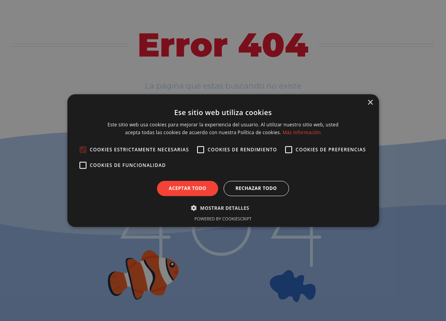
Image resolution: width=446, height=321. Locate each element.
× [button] (370, 102)
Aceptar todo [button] (187, 188)
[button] (223, 208)
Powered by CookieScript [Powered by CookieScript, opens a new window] (223, 219)
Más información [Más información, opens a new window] (301, 132)
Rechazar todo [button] (256, 188)
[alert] (223, 160)
